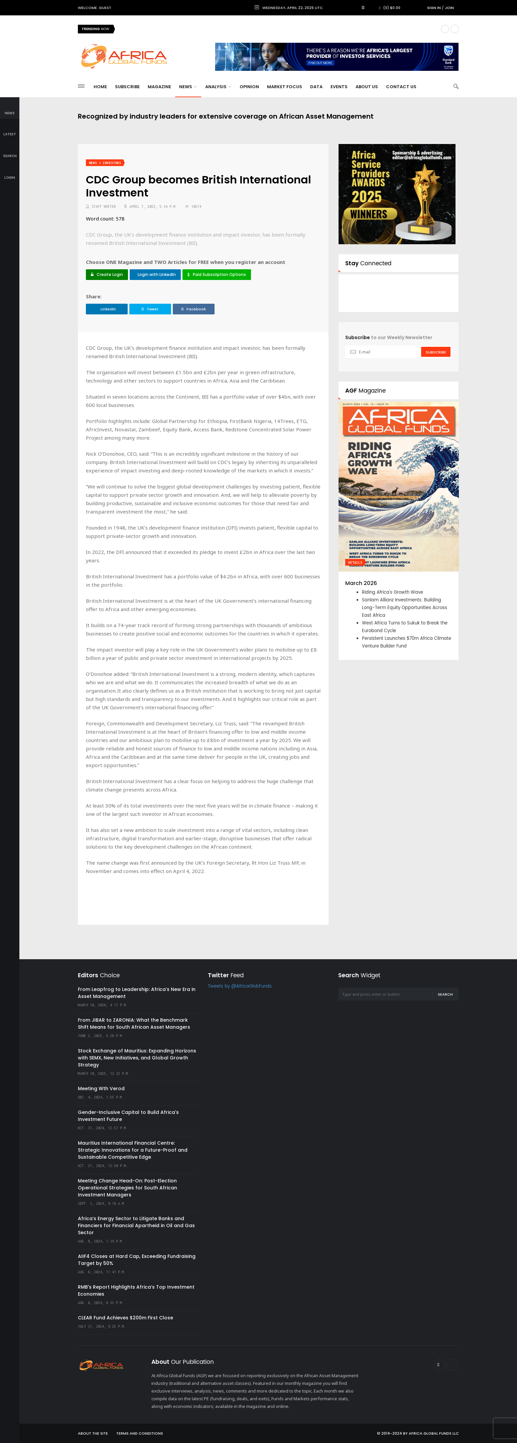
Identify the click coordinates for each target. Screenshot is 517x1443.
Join (449, 7)
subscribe (436, 352)
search (10, 151)
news (10, 108)
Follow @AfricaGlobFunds (386, 299)
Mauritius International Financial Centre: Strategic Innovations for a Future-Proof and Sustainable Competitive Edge (132, 1150)
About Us (367, 87)
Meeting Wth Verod (101, 1088)
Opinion (249, 87)
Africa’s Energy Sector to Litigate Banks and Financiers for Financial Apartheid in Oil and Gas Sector (136, 1225)
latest (9, 130)
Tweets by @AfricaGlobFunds (240, 986)
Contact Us (401, 87)
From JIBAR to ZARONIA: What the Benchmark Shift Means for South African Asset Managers (134, 1023)
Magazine (159, 87)
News (188, 87)
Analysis (218, 87)
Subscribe (127, 87)
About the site (93, 1433)
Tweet (150, 309)
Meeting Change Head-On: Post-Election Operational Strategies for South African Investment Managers (127, 1187)
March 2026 (361, 583)
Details (355, 562)
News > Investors (105, 163)
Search (445, 994)
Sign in (434, 7)
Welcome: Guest (94, 7)
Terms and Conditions (139, 1433)
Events (339, 87)
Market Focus (284, 87)
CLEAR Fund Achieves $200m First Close (125, 1317)
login (9, 173)
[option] (399, 531)
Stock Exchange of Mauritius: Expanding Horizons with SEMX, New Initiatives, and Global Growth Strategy (137, 1057)
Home (100, 87)
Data (316, 87)
